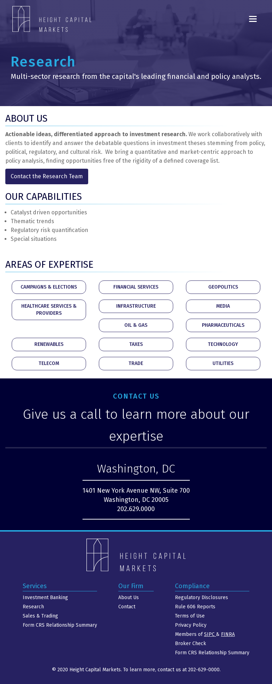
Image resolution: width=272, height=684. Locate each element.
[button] (253, 19)
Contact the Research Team (47, 176)
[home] (51, 19)
